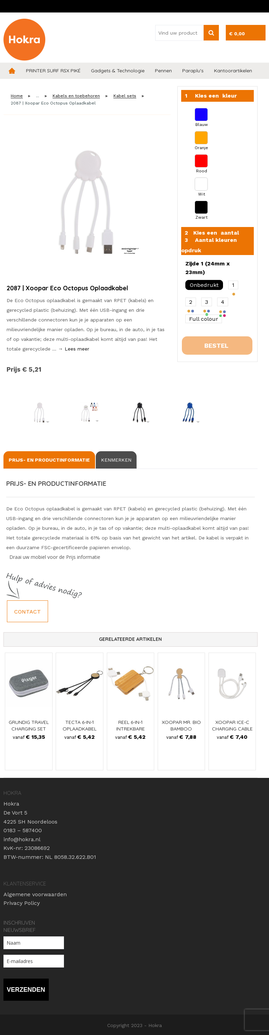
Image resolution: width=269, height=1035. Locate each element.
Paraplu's (193, 70)
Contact (27, 611)
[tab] (49, 460)
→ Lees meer (73, 349)
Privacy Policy (21, 903)
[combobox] (179, 33)
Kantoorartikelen (233, 70)
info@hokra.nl (21, 839)
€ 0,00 (237, 33)
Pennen (163, 70)
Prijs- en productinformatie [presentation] (49, 460)
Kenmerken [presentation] (116, 460)
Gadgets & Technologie (118, 70)
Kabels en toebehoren (76, 96)
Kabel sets (124, 96)
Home (12, 71)
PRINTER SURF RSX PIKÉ (53, 70)
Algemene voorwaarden (35, 894)
